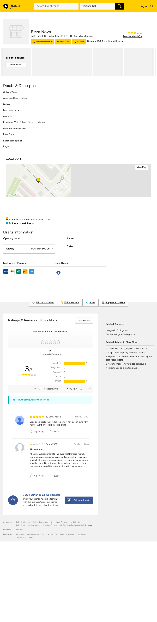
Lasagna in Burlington (116, 330)
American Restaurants (51, 525)
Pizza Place (8, 134)
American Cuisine (11, 98)
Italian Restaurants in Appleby (28, 525)
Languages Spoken (13, 141)
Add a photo (15, 65)
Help (38, 598)
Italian (24, 98)
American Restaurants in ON (74, 525)
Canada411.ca (132, 582)
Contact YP (41, 582)
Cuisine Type (10, 92)
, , (62, 36)
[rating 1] (37, 445)
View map (141, 167)
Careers (40, 585)
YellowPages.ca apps (105, 582)
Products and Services (14, 129)
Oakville (19, 530)
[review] (50, 424)
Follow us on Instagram (106, 590)
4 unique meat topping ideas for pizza (124, 353)
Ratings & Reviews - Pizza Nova (32, 320)
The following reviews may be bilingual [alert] (30, 400)
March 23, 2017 (82, 417)
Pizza (16, 110)
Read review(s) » (132, 36)
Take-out (41, 122)
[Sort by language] (84, 389)
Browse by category (75, 582)
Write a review (84, 320)
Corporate (41, 590)
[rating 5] (37, 417)
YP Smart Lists (72, 596)
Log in (143, 6)
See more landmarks (24, 537)
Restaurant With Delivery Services (19, 122)
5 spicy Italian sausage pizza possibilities (125, 348)
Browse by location (74, 585)
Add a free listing (12, 585)
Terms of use (42, 596)
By (53, 417)
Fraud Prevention (12, 587)
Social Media (62, 263)
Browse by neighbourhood (78, 587)
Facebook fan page (105, 587)
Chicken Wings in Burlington (119, 334)
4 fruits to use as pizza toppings (121, 368)
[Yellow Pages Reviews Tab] (50, 352)
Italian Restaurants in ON (43, 522)
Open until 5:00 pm (97, 41)
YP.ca (39, 610)
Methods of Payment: (15, 263)
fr (152, 7)
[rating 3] (132, 33)
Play (79, 599)
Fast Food (8, 110)
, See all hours (115, 41)
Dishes (6, 104)
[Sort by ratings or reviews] (53, 389)
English (6, 146)
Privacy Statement (44, 593)
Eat (68, 599)
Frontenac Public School (76, 534)
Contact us (149, 569)
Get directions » (83, 36)
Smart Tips (71, 590)
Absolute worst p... (39, 450)
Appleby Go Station (56, 534)
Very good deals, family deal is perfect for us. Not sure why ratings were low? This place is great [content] (59, 423)
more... (90, 525)
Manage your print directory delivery (108, 599)
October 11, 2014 (81, 444)
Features (7, 116)
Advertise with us (12, 582)
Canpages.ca (132, 585)
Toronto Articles (73, 593)
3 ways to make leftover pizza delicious (125, 364)
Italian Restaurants (23, 522)
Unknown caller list (104, 596)
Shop (73, 599)
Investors (40, 587)
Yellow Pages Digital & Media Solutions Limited (100, 610)
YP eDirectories (103, 593)
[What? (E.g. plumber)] (56, 6)
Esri (98, 195)
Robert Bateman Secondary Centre (30, 534)
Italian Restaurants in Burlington (68, 522)
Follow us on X (103, 585)
